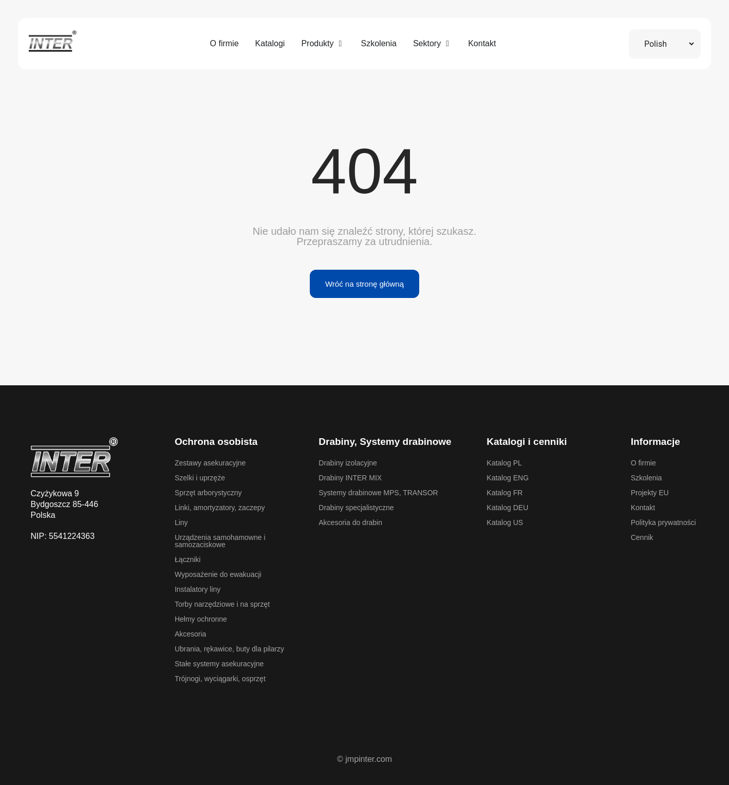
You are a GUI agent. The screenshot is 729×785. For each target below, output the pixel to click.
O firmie (643, 463)
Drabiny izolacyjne (348, 463)
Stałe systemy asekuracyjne (219, 664)
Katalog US (505, 522)
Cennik (642, 537)
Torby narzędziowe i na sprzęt (222, 604)
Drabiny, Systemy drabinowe (385, 441)
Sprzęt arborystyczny (208, 493)
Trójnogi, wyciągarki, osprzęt (220, 679)
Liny (181, 522)
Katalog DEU (507, 507)
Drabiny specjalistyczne (356, 507)
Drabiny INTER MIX (350, 478)
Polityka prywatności (663, 522)
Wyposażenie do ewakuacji (218, 574)
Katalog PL (504, 463)
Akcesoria (190, 634)
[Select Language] (665, 43)
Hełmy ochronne (201, 619)
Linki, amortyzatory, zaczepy (220, 507)
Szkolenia (646, 478)
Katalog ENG (508, 478)
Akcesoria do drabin (350, 522)
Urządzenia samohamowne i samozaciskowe (220, 541)
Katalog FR (504, 493)
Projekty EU (650, 493)
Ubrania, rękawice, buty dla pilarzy (229, 649)
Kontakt (643, 507)
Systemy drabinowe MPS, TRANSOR (378, 493)
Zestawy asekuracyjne (210, 463)
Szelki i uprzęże (200, 478)
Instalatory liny (197, 589)
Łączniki (188, 559)
